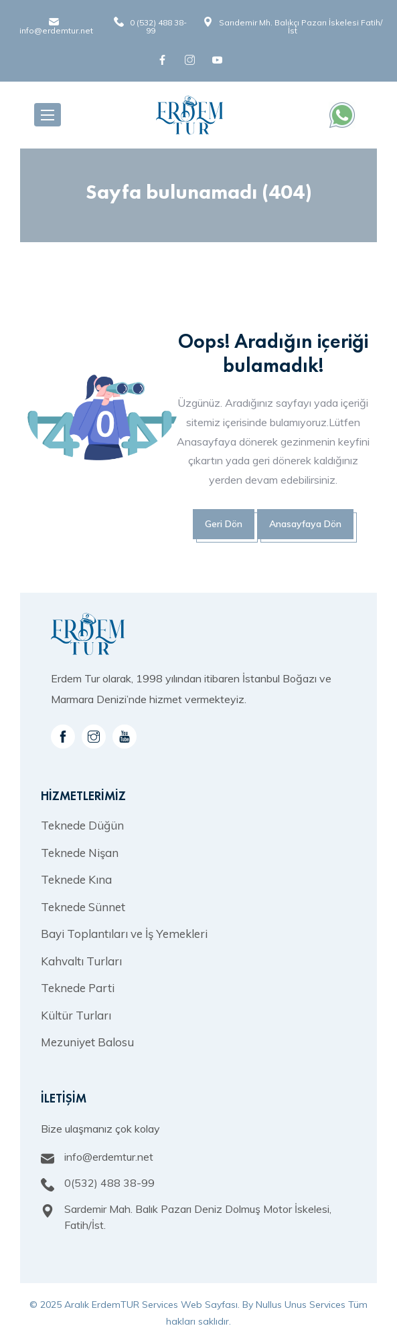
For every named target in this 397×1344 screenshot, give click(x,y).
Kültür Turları (76, 1015)
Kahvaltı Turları (81, 961)
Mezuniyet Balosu (87, 1042)
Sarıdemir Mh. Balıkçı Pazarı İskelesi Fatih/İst (300, 26)
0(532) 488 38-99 (109, 1182)
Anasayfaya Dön (305, 524)
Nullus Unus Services (300, 1305)
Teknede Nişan (79, 853)
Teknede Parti (77, 988)
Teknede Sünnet (83, 907)
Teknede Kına (76, 879)
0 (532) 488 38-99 (158, 26)
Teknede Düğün (82, 825)
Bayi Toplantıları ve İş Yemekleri (124, 934)
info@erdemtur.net (56, 30)
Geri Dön (223, 524)
